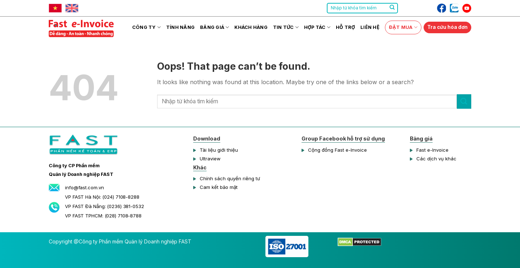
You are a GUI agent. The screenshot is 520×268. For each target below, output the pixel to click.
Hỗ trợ (345, 27)
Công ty (146, 27)
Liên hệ (370, 27)
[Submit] (392, 8)
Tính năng (180, 27)
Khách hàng (251, 27)
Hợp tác (317, 27)
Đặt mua (403, 27)
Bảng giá (214, 27)
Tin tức (286, 27)
